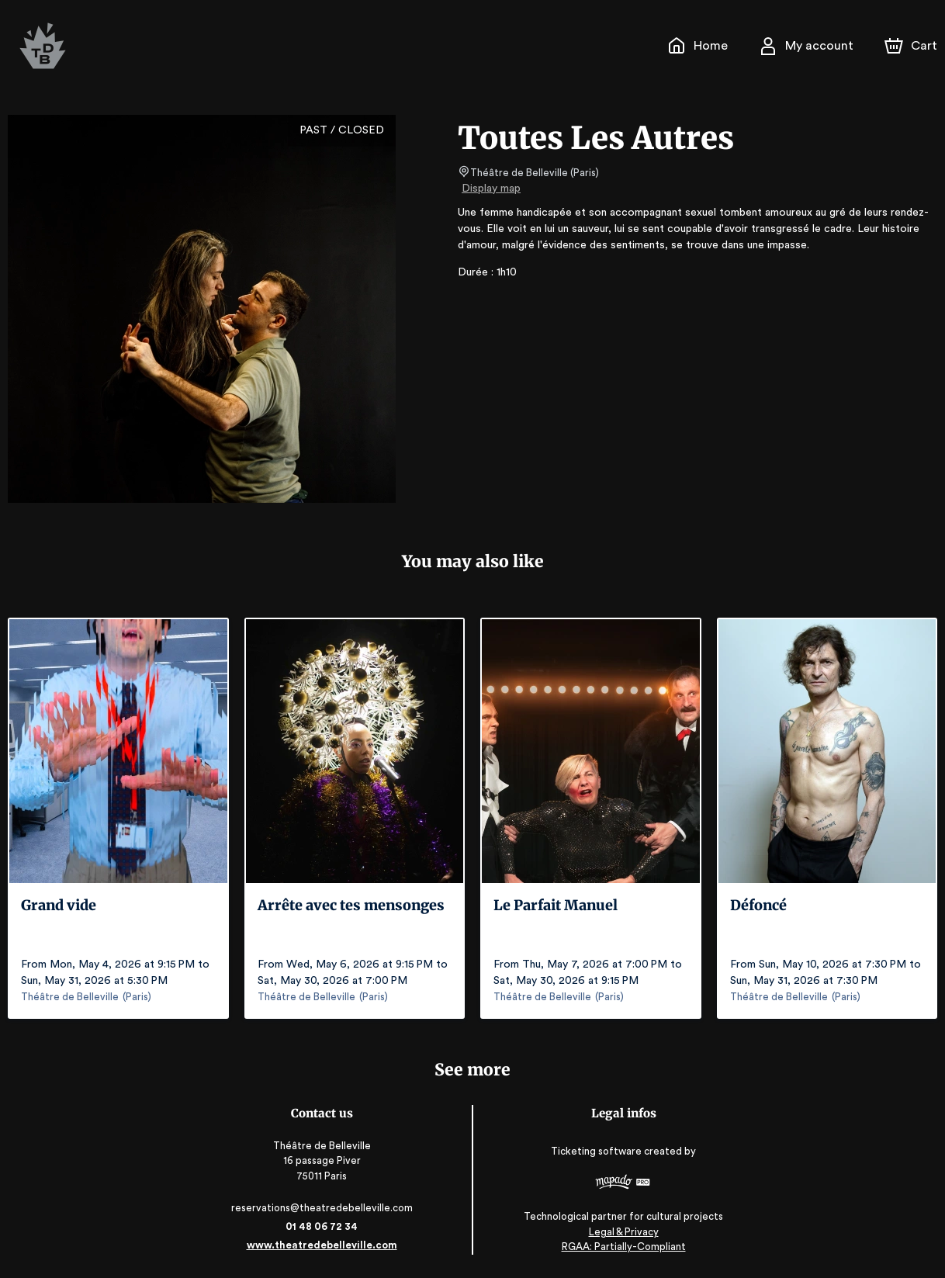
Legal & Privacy (620, 1232)
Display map (491, 188)
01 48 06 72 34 (324, 1226)
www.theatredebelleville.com (324, 1245)
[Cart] (912, 45)
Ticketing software (595, 1152)
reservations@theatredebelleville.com (325, 1208)
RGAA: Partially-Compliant (620, 1246)
